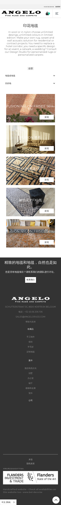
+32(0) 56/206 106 (49, 6)
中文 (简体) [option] (6, 502)
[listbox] (8, 502)
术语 (31, 459)
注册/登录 (57, 6)
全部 (30, 68)
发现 (46, 117)
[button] (56, 13)
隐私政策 (31, 463)
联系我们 (31, 279)
